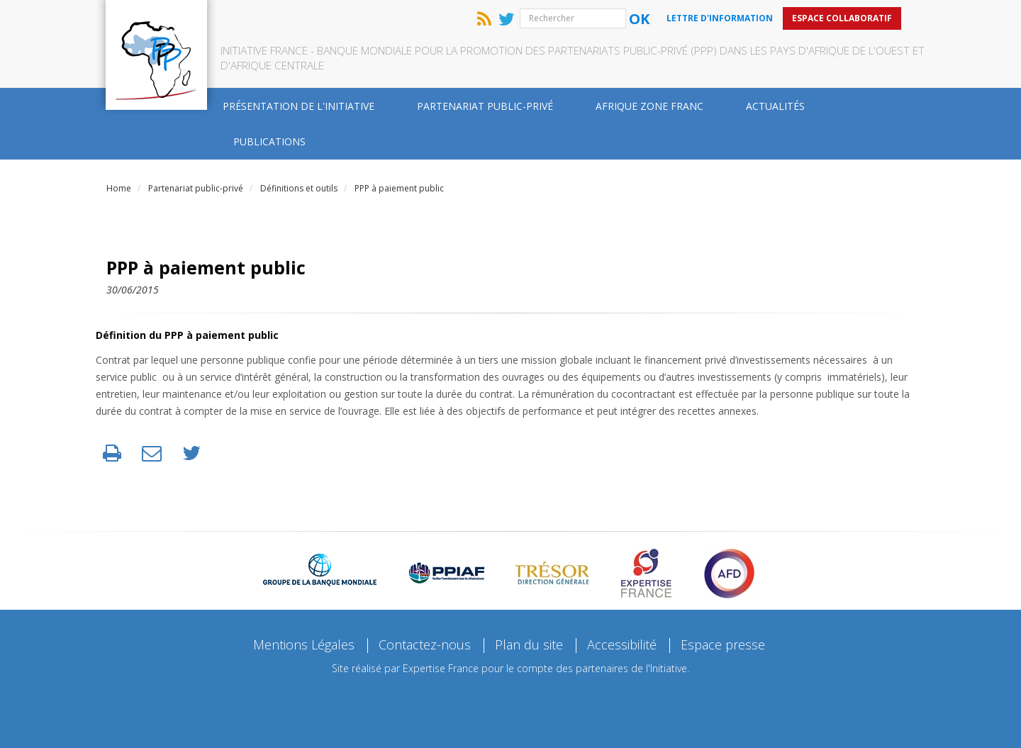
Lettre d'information (719, 18)
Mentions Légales (304, 644)
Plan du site (529, 644)
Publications (269, 141)
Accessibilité (622, 644)
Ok (639, 18)
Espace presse (723, 644)
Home (118, 188)
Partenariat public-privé (485, 106)
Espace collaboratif (842, 18)
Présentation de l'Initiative (298, 106)
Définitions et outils (298, 188)
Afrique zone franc (649, 106)
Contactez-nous (425, 644)
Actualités (775, 106)
